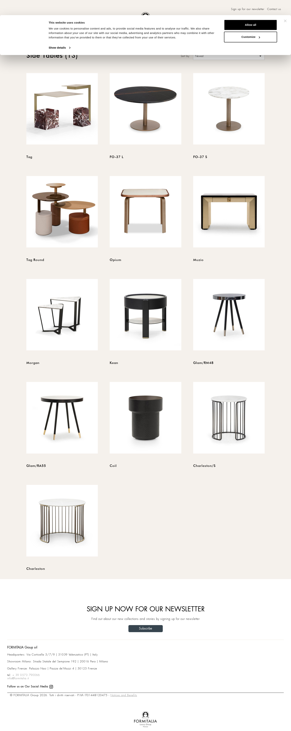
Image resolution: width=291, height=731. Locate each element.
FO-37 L (116, 157)
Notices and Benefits (123, 695)
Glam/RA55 (36, 466)
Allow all (250, 9)
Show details (57, 32)
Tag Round (35, 260)
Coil (113, 466)
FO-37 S (200, 157)
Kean (114, 363)
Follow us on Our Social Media (30, 686)
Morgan (33, 363)
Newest (229, 56)
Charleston (35, 569)
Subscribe (145, 628)
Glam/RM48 (203, 363)
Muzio (198, 260)
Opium (115, 260)
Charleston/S (204, 466)
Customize (250, 22)
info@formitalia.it (18, 678)
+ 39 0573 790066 (26, 675)
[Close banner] (285, 5)
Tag (29, 157)
